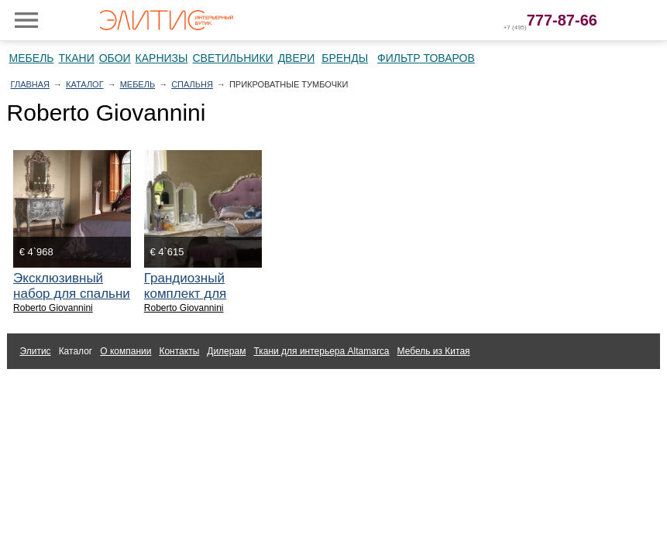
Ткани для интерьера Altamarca (321, 351)
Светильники (232, 58)
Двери (296, 58)
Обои (115, 58)
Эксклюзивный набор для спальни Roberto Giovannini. (71, 293)
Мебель (31, 58)
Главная (30, 84)
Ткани (77, 58)
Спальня (192, 84)
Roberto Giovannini (53, 307)
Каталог (85, 84)
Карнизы (162, 58)
